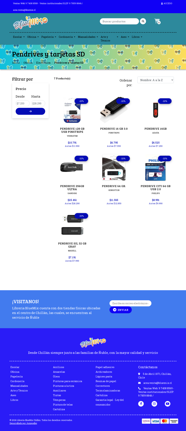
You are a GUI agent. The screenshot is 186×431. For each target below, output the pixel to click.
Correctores (103, 385)
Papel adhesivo (105, 367)
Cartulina (59, 409)
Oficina (31, 36)
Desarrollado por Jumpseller (23, 423)
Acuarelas (59, 371)
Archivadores (104, 371)
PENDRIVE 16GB (155, 128)
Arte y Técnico (105, 38)
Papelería (47, 36)
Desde (20, 96)
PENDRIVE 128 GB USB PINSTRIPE (72, 130)
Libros (136, 36)
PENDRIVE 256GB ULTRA (72, 187)
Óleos (56, 376)
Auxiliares (59, 390)
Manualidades (86, 36)
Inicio (16, 62)
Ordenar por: (126, 82)
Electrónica (43, 62)
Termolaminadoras (108, 390)
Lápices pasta (104, 376)
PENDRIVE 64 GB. (114, 186)
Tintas (57, 395)
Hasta (35, 96)
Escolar (17, 36)
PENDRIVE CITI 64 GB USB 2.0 (156, 187)
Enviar (120, 310)
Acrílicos (58, 367)
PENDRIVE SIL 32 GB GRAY (72, 245)
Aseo (124, 36)
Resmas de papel (106, 381)
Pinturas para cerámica (67, 381)
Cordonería (66, 36)
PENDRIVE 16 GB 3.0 (114, 128)
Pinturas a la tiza (63, 385)
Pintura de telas (63, 404)
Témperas (59, 400)
